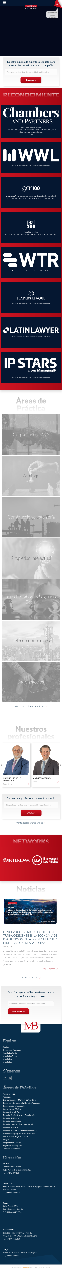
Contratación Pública (12, 1109)
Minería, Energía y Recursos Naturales (19, 1133)
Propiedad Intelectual (12, 1142)
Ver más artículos (31, 977)
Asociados (7, 1059)
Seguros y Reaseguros (12, 1145)
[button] (4, 2)
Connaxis (25, 1268)
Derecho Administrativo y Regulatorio (19, 1115)
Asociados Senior (10, 1053)
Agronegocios (9, 1094)
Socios (6, 1047)
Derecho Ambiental (11, 1118)
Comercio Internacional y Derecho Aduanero (21, 1103)
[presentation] (7, 860)
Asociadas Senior (10, 1056)
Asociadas (7, 1062)
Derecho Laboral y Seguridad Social (18, 1124)
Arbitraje (7, 1097)
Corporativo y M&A (11, 1112)
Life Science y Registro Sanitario (16, 1136)
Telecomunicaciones (11, 1148)
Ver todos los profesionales (31, 822)
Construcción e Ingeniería (13, 1106)
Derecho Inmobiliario (12, 1121)
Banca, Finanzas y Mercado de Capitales (19, 1100)
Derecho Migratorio (11, 1127)
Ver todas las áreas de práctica (31, 706)
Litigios (6, 1139)
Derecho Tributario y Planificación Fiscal (20, 1130)
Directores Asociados (12, 1050)
